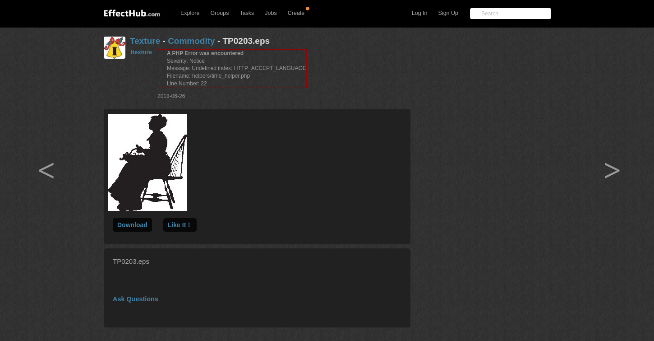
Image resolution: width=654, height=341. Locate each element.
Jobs (270, 13)
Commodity (191, 41)
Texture (145, 41)
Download (132, 225)
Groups (219, 13)
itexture (141, 52)
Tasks (246, 13)
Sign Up (448, 13)
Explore (189, 13)
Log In (420, 13)
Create (296, 13)
